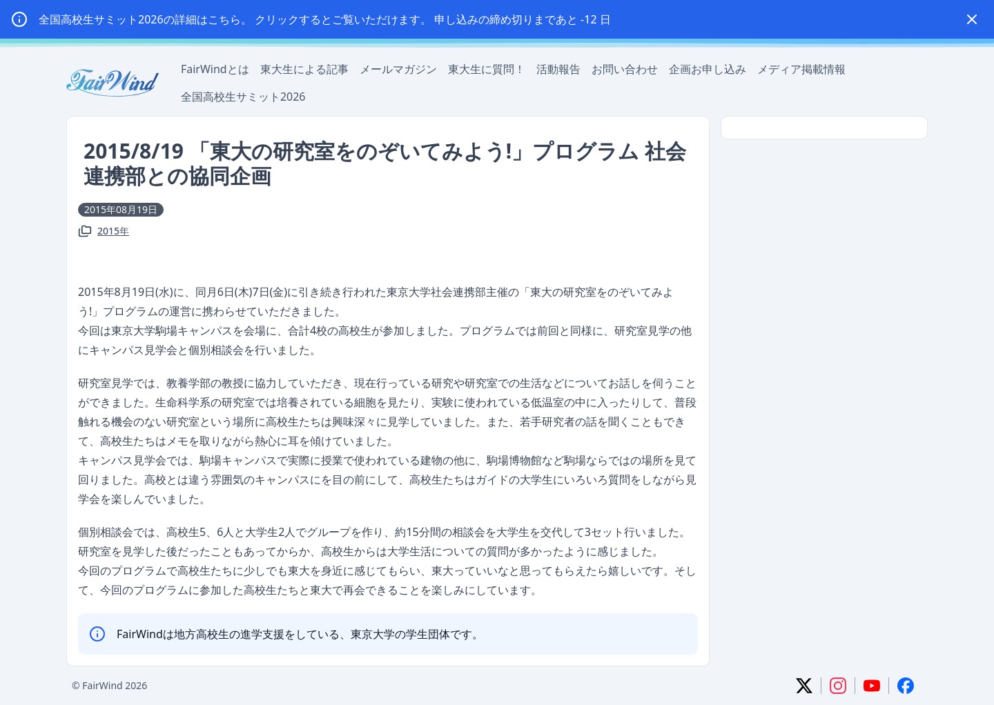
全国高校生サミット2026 (243, 96)
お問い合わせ (625, 69)
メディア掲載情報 (801, 69)
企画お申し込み (707, 69)
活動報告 (558, 69)
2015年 (113, 230)
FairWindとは (215, 69)
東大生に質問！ (486, 69)
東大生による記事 (304, 69)
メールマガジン (398, 69)
